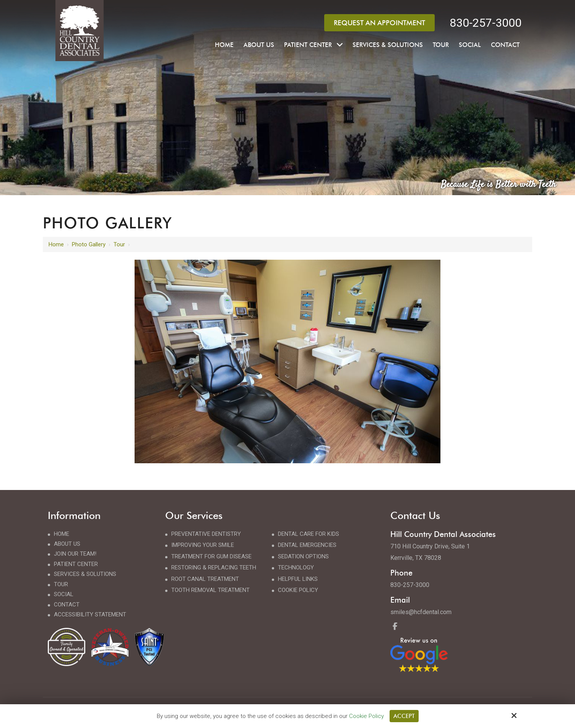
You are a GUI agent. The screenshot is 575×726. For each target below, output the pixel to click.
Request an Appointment (379, 23)
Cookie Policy (366, 716)
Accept (404, 716)
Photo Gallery (89, 244)
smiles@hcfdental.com (421, 612)
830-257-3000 (485, 22)
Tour (119, 244)
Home (56, 244)
